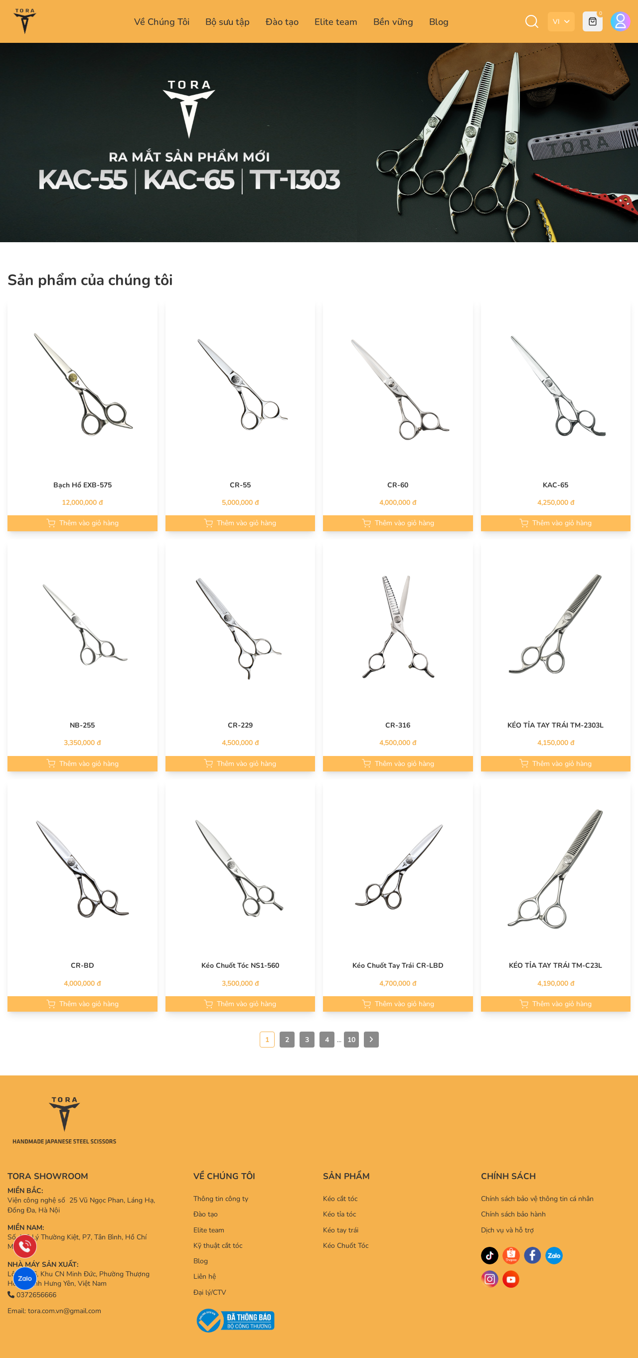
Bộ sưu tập (227, 21)
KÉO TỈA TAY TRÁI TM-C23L (555, 965)
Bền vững (393, 21)
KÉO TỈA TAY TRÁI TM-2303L (555, 725)
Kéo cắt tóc (340, 1199)
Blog (439, 21)
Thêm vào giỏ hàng (82, 523)
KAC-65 (555, 485)
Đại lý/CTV (209, 1292)
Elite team (336, 21)
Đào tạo (282, 21)
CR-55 (240, 485)
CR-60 (397, 485)
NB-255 (82, 725)
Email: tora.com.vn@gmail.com (54, 1311)
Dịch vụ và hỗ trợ (507, 1230)
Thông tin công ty (220, 1199)
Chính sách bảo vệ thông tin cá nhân (537, 1199)
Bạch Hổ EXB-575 (82, 485)
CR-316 (397, 725)
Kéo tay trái (340, 1230)
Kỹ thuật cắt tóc (217, 1245)
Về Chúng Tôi (161, 21)
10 (351, 1040)
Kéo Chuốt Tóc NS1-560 (240, 965)
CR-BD (82, 965)
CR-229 (240, 725)
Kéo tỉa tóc (339, 1214)
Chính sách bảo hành (513, 1214)
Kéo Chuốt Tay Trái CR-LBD (398, 965)
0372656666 (31, 1295)
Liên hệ (204, 1276)
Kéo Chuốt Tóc (345, 1245)
